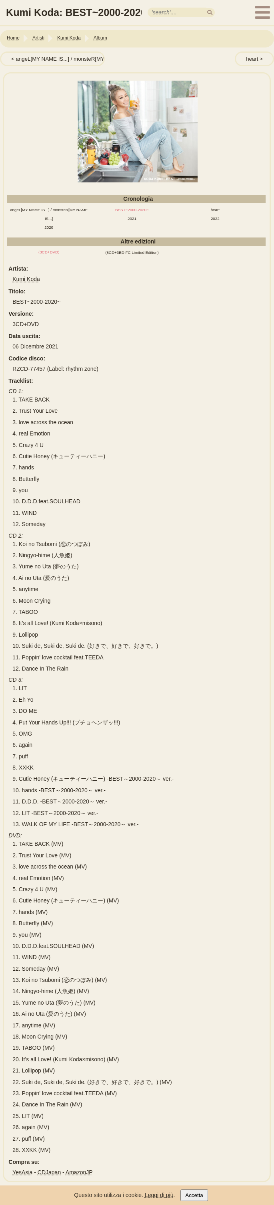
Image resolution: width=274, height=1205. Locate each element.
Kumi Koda (26, 279)
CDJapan (49, 1172)
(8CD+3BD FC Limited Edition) (132, 252)
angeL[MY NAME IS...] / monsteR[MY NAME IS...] (74, 59)
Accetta (194, 1195)
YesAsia (22, 1172)
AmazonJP (79, 1172)
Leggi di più (159, 1195)
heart (252, 59)
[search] (210, 12)
